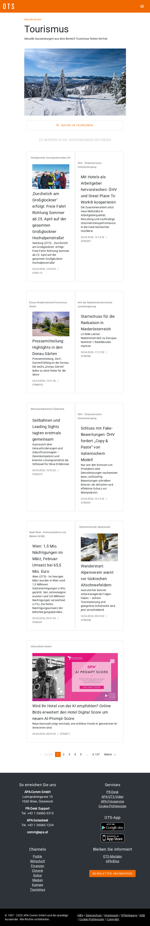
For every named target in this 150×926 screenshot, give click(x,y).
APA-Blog (112, 861)
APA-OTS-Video (112, 797)
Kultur (37, 875)
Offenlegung (129, 915)
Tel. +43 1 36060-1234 (37, 825)
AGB (142, 915)
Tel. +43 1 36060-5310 (37, 813)
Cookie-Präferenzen (113, 806)
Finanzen (37, 866)
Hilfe (80, 915)
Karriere (37, 885)
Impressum (111, 915)
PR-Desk (112, 792)
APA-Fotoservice (112, 801)
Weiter (111, 754)
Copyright (113, 919)
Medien (37, 880)
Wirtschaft (37, 861)
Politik (37, 856)
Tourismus (37, 889)
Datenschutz (94, 915)
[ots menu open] (142, 6)
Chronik (37, 871)
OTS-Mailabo (112, 856)
